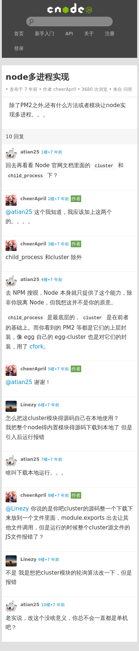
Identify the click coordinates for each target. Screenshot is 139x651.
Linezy (28, 404)
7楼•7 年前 (51, 459)
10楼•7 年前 (53, 604)
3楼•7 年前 (58, 244)
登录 (19, 48)
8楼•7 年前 (58, 495)
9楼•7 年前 (48, 559)
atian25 (29, 152)
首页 (19, 33)
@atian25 (19, 212)
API (69, 33)
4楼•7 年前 (51, 279)
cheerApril (64, 89)
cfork (37, 346)
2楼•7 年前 (58, 198)
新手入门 (44, 33)
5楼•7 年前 (58, 369)
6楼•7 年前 (48, 405)
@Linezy (17, 508)
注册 (110, 33)
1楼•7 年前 (51, 152)
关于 (89, 33)
